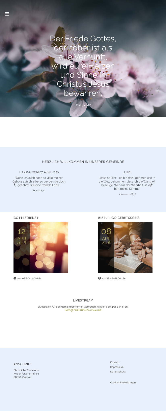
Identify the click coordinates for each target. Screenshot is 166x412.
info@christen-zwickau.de (83, 311)
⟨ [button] (15, 185)
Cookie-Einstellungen (123, 383)
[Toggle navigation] (7, 15)
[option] (83, 59)
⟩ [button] (151, 185)
